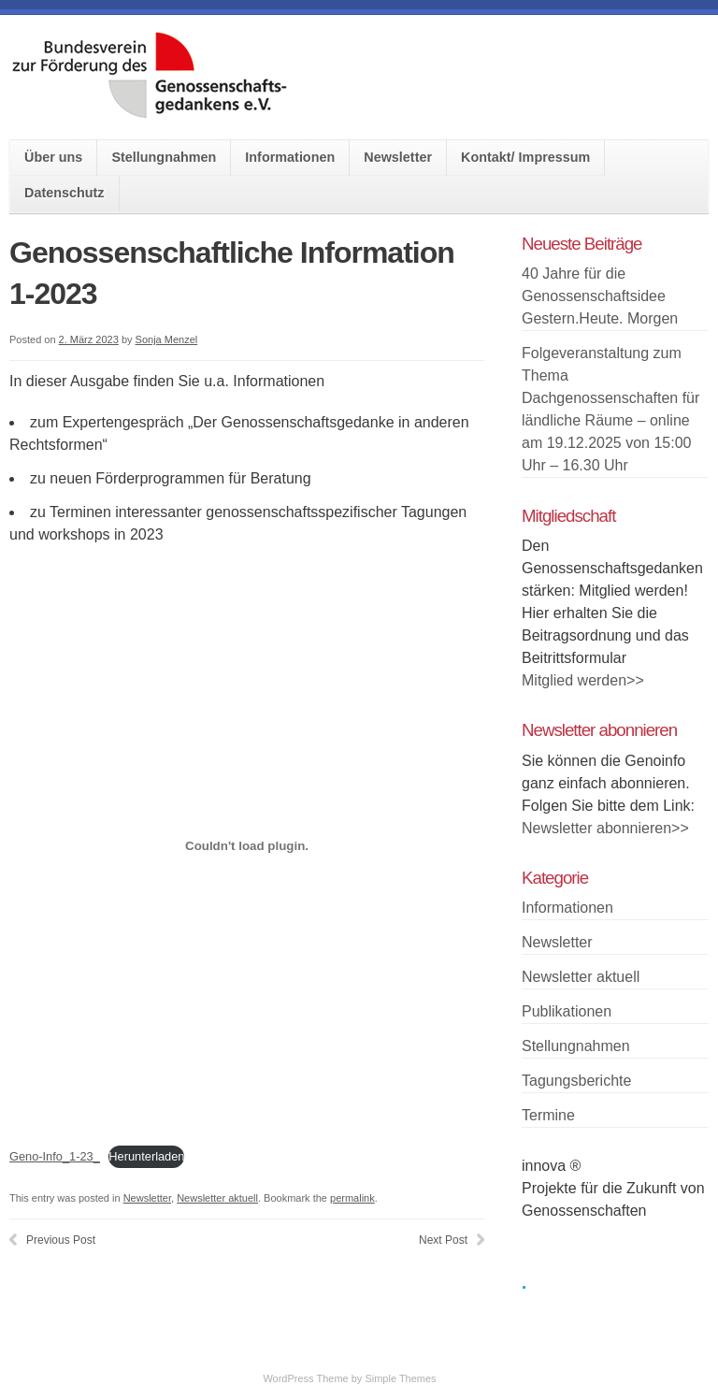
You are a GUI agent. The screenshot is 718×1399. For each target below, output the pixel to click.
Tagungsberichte (576, 1081)
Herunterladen (146, 1156)
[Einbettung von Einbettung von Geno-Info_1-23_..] (246, 845)
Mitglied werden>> (583, 680)
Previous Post (60, 1240)
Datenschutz (64, 192)
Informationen (290, 157)
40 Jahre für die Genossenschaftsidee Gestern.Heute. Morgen (600, 296)
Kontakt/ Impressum (525, 157)
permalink (352, 1198)
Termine (548, 1115)
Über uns (53, 157)
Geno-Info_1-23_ (54, 1156)
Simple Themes (400, 1378)
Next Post (443, 1240)
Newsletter (398, 157)
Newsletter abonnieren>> (605, 828)
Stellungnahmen (163, 157)
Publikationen (566, 1011)
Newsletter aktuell (217, 1198)
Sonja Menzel (167, 339)
